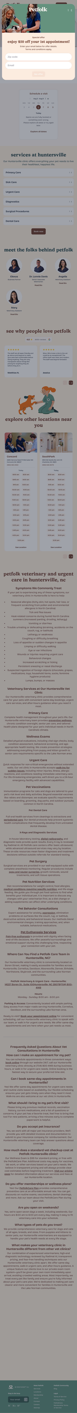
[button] (38, 706)
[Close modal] (70, 10)
